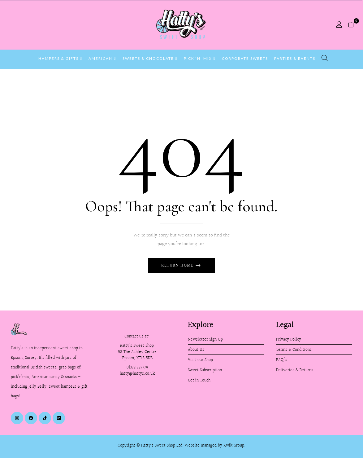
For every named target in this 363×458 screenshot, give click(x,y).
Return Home (178, 265)
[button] (353, 24)
